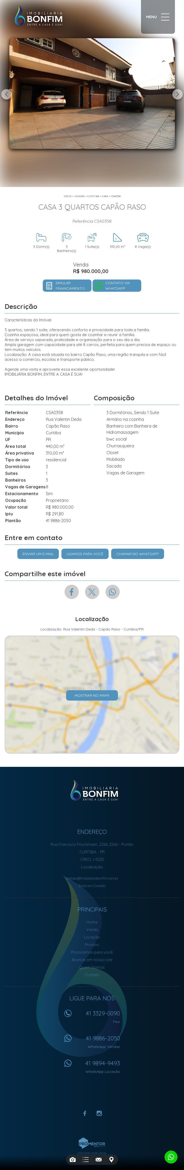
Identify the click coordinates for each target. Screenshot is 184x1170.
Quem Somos (92, 967)
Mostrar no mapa (92, 695)
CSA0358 (116, 196)
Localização (92, 867)
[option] (92, 93)
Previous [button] (6, 94)
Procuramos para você (92, 952)
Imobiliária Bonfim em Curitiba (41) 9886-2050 (92, 790)
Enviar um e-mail (38, 553)
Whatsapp (112, 592)
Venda (92, 929)
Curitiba (93, 196)
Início (68, 196)
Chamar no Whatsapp (137, 553)
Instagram (99, 1113)
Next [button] (177, 94)
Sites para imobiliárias (92, 1153)
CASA (105, 196)
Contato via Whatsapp (117, 286)
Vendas (79, 196)
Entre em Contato (92, 886)
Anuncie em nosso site (92, 959)
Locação (92, 937)
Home (92, 922)
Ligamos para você (85, 553)
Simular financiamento (70, 286)
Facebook (72, 592)
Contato (92, 974)
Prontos (92, 944)
